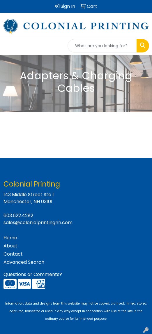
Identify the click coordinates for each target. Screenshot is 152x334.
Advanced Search (23, 262)
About (10, 245)
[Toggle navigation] (9, 46)
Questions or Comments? (32, 274)
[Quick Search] (102, 45)
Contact (13, 254)
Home (10, 237)
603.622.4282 (18, 215)
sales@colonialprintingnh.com (38, 222)
